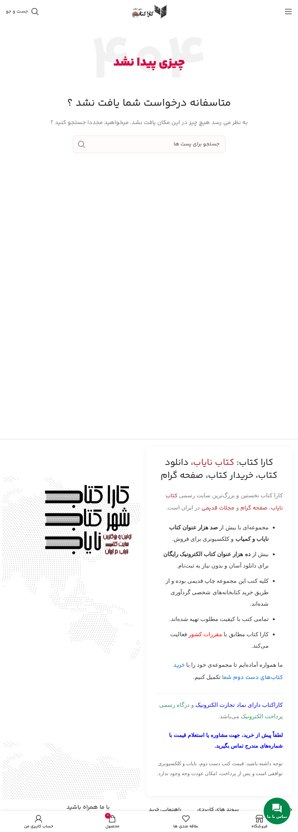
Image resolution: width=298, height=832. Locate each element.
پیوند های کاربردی (218, 810)
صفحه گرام (253, 508)
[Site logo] (149, 11)
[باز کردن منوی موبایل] (288, 11)
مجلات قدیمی (217, 508)
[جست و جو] (22, 11)
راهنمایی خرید (165, 810)
